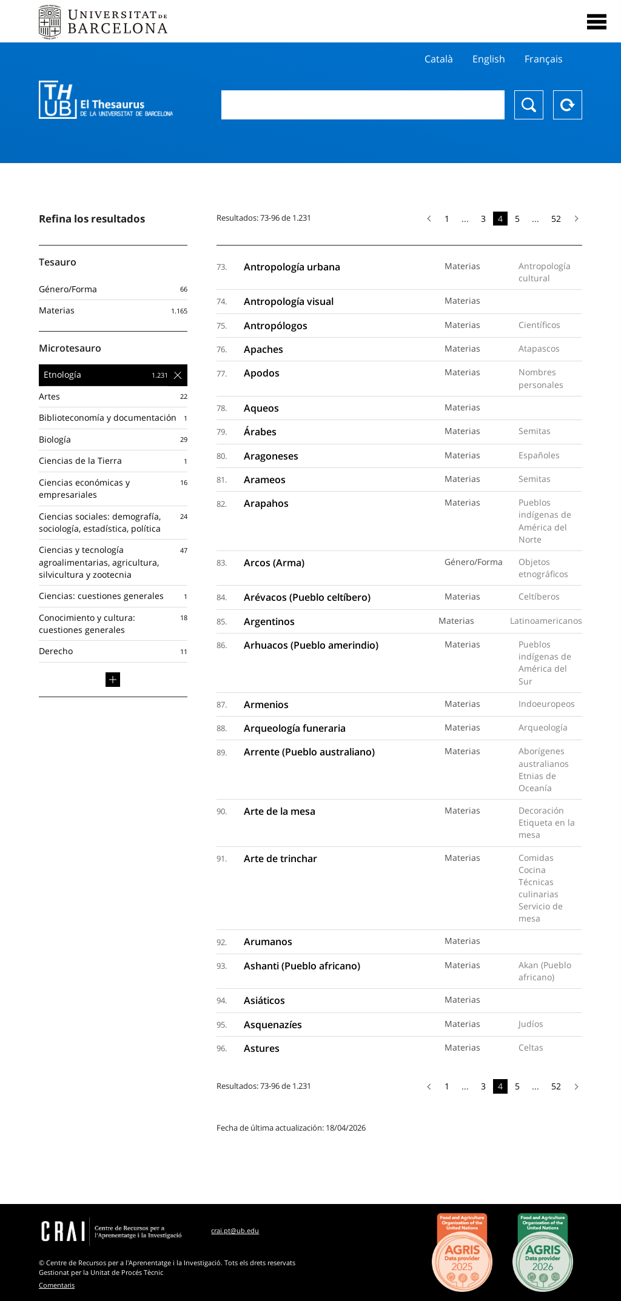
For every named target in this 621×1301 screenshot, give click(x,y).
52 (556, 218)
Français (544, 58)
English (488, 58)
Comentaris (57, 1284)
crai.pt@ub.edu (235, 1230)
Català (439, 58)
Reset (567, 104)
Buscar (528, 104)
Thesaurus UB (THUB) (106, 100)
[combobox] (363, 104)
